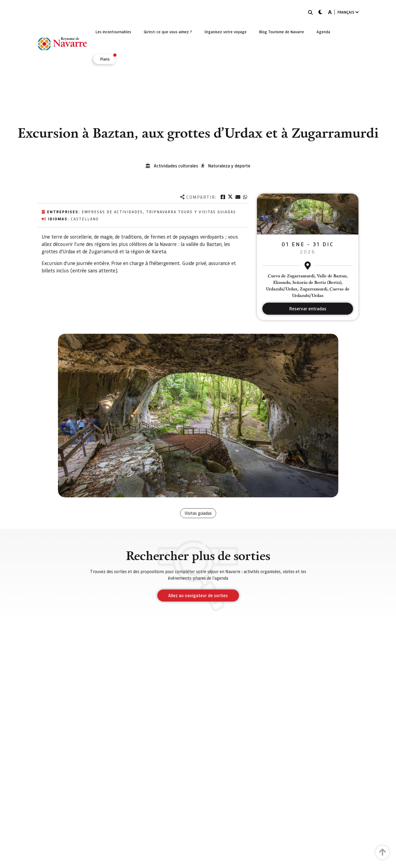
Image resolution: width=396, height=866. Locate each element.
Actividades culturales (176, 166)
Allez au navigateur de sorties (198, 595)
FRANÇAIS (348, 12)
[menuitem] (113, 31)
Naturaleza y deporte (229, 166)
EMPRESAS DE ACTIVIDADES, (114, 211)
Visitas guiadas (198, 513)
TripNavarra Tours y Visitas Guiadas (191, 211)
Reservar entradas (307, 308)
